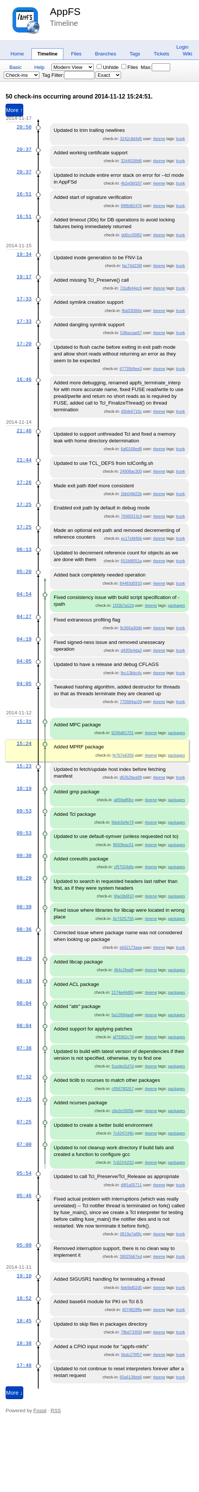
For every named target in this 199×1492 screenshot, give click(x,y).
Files (76, 54)
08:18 (23, 981)
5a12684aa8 (122, 1015)
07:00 (23, 1144)
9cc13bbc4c (131, 673)
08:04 (23, 1003)
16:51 (23, 194)
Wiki (187, 54)
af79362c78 (123, 1037)
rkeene (159, 138)
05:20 (23, 571)
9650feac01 (123, 844)
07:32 (23, 1077)
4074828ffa (132, 1309)
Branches (105, 54)
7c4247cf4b (123, 1133)
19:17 (23, 276)
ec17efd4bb (131, 538)
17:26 (23, 482)
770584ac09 (131, 701)
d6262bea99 (131, 777)
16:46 (23, 379)
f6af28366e (132, 310)
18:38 (23, 1343)
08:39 (23, 907)
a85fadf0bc (124, 800)
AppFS (65, 11)
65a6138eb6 (131, 1377)
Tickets (161, 54)
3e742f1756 (122, 918)
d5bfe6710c (131, 411)
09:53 (23, 811)
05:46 (23, 1195)
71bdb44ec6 (131, 288)
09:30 (23, 855)
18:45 (23, 1320)
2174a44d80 (122, 992)
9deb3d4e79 (122, 822)
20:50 (23, 127)
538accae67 (131, 332)
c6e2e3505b (123, 1110)
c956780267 (123, 1088)
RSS (56, 1410)
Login (182, 47)
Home (17, 54)
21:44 (23, 460)
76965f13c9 (131, 516)
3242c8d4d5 (131, 138)
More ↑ (14, 110)
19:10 (23, 1275)
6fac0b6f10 (124, 896)
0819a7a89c (131, 1234)
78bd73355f (131, 1332)
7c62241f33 (123, 1162)
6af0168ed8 (131, 449)
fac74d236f (132, 265)
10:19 (23, 788)
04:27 (23, 616)
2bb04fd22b (131, 493)
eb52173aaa (131, 947)
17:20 (23, 344)
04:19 (23, 639)
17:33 (23, 299)
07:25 (23, 1099)
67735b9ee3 (131, 368)
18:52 (23, 1298)
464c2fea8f (124, 970)
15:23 (23, 766)
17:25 (23, 504)
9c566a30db (131, 628)
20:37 (23, 149)
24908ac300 (131, 471)
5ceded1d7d (123, 1066)
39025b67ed (131, 1256)
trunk (180, 138)
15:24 (23, 743)
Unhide (107, 67)
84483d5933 (131, 583)
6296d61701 (122, 732)
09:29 (23, 878)
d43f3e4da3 (131, 650)
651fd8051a (131, 561)
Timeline (47, 54)
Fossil (39, 1410)
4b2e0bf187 (131, 183)
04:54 (23, 594)
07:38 (23, 1048)
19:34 (23, 254)
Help (39, 67)
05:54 (23, 1173)
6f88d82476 (131, 205)
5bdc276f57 (131, 1354)
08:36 (23, 929)
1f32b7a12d (122, 605)
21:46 (23, 430)
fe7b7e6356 (122, 755)
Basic (15, 67)
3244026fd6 (131, 160)
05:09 (23, 1245)
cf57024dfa (124, 867)
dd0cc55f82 (131, 235)
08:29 (23, 958)
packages (176, 605)
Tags (135, 54)
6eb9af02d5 (131, 1287)
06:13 (23, 549)
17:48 (23, 1365)
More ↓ (14, 1393)
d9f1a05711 (131, 1185)
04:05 (23, 661)
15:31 (23, 721)
